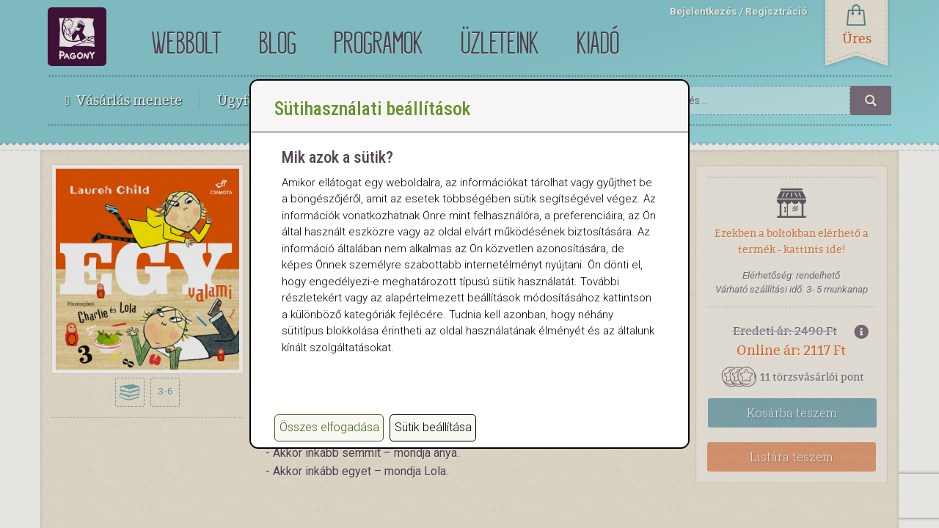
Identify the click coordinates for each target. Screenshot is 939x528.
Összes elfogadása (329, 427)
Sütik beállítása (433, 427)
